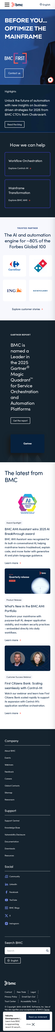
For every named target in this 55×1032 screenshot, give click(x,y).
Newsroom (9, 799)
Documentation (12, 841)
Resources (9, 855)
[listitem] (14, 266)
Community (12, 876)
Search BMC (14, 942)
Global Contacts (12, 785)
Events (8, 757)
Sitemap (8, 792)
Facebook (11, 892)
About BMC (10, 750)
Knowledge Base (12, 827)
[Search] (48, 950)
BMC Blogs (12, 908)
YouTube (11, 900)
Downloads (10, 848)
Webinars (9, 764)
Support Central (12, 820)
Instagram (12, 923)
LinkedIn (11, 884)
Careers (8, 778)
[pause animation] (50, 80)
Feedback (9, 771)
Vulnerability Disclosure (15, 834)
